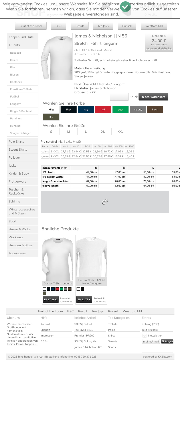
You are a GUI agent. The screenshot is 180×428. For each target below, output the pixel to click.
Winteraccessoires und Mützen (22, 211)
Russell (127, 26)
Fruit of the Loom (31, 26)
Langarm (15, 103)
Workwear (16, 237)
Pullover (14, 158)
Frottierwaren (18, 181)
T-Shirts (14, 45)
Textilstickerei (150, 329)
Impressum (47, 335)
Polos (111, 329)
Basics (14, 60)
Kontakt (45, 324)
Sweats (112, 341)
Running (15, 125)
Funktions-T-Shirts (21, 89)
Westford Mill (154, 26)
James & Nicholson (103, 88)
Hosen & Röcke (20, 229)
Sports (112, 347)
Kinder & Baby (19, 173)
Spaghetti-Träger (20, 133)
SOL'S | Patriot (83, 324)
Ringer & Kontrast (21, 111)
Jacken (13, 165)
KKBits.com (165, 356)
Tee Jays (103, 26)
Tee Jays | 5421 (83, 329)
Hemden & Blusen (21, 245)
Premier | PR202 (84, 335)
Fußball (15, 96)
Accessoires (17, 253)
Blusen (14, 74)
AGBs (44, 341)
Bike (13, 67)
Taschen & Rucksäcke (16, 191)
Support (45, 329)
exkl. (69, 142)
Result (79, 26)
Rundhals (16, 118)
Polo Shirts (16, 142)
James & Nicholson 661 (88, 347)
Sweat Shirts (18, 150)
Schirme (14, 201)
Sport (12, 221)
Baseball (15, 52)
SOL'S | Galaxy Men (86, 341)
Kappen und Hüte (21, 37)
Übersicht (89, 84)
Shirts (111, 335)
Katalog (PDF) (150, 324)
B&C (59, 26)
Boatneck (16, 82)
